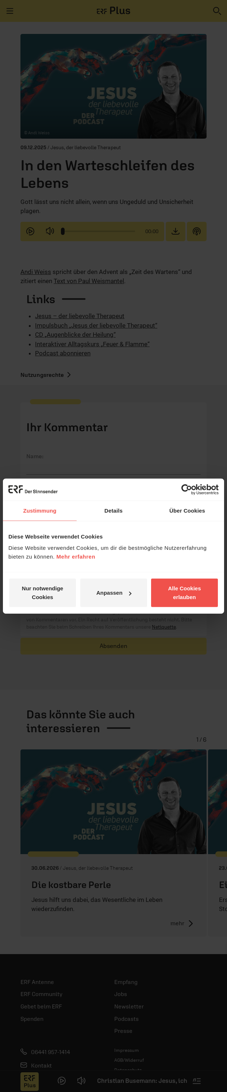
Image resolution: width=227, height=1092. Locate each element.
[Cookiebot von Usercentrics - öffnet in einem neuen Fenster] (187, 489)
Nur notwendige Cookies (42, 592)
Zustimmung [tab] (40, 510)
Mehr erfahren (76, 556)
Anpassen (113, 593)
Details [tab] (113, 510)
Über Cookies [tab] (187, 510)
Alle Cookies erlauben (184, 592)
